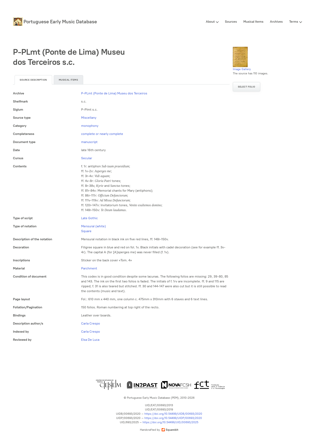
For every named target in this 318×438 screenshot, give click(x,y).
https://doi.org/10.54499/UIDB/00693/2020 (173, 414)
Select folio (246, 86)
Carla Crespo (90, 323)
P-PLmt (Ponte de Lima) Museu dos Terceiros (114, 93)
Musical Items (253, 22)
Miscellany (88, 118)
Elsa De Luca (90, 340)
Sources (231, 22)
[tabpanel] (121, 216)
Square (86, 231)
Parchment (89, 268)
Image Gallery (242, 69)
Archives (276, 22)
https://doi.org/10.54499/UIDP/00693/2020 (173, 418)
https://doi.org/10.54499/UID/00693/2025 (170, 422)
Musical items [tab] (68, 79)
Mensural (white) (93, 226)
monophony (89, 126)
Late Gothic (89, 218)
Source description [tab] (33, 79)
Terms (293, 22)
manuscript (89, 142)
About (210, 22)
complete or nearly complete (102, 134)
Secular (86, 158)
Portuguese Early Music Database (60, 22)
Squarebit (170, 430)
